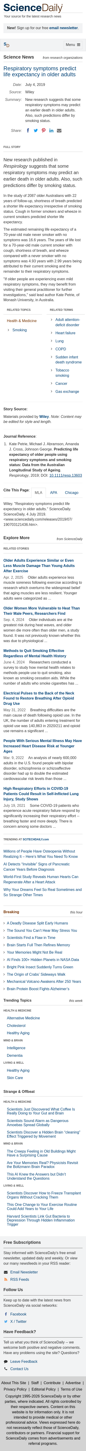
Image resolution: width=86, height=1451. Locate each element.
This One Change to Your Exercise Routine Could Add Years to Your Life (42, 1207)
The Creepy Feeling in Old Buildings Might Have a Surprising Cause (41, 1153)
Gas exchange (67, 392)
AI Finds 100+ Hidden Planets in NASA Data (43, 960)
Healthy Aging (18, 1033)
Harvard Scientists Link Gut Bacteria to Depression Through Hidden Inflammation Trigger (41, 1220)
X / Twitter (18, 1321)
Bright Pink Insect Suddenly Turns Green (40, 967)
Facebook (18, 1314)
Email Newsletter (24, 1272)
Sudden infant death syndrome (68, 359)
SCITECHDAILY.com (36, 839)
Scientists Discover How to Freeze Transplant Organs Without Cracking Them (44, 1195)
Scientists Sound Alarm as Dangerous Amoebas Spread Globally (38, 1123)
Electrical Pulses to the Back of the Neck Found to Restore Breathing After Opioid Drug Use (38, 698)
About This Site (13, 1383)
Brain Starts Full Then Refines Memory (38, 945)
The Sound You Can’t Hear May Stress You (42, 930)
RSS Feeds (19, 1279)
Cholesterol (16, 1026)
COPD (60, 349)
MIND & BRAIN (13, 1040)
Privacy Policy (15, 1389)
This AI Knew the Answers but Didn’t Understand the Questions (36, 1176)
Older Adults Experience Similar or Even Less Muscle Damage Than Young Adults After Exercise (39, 565)
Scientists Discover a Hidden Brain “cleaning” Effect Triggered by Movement (43, 1134)
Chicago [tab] (71, 493)
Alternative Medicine (23, 1018)
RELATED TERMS (61, 310)
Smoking (19, 330)
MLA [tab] (38, 493)
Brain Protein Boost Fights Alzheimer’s (38, 989)
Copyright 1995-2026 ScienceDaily (34, 1396)
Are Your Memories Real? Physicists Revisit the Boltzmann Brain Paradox (42, 1165)
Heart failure (65, 333)
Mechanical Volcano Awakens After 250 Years (44, 981)
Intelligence (16, 1048)
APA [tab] (53, 493)
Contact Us (19, 1369)
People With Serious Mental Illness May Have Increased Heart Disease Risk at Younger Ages (42, 746)
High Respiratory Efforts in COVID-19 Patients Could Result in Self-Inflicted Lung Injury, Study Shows (41, 794)
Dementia (14, 1055)
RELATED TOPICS (19, 310)
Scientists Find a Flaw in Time (31, 938)
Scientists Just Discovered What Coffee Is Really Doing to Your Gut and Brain (41, 1111)
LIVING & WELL (13, 1062)
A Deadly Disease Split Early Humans (37, 923)
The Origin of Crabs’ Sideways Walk (36, 974)
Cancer (61, 383)
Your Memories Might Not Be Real (34, 952)
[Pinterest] (43, 130)
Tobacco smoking (62, 372)
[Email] (59, 130)
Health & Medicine (22, 321)
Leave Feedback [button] (23, 1361)
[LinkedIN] (51, 130)
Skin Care (15, 1078)
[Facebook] (28, 130)
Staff (35, 1383)
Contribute (52, 1383)
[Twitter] (36, 130)
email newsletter (63, 28)
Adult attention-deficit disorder (67, 322)
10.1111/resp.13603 (65, 475)
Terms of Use (71, 1389)
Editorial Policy (44, 1389)
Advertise (73, 1383)
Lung (59, 341)
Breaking (11, 912)
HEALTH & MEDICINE (17, 1010)
